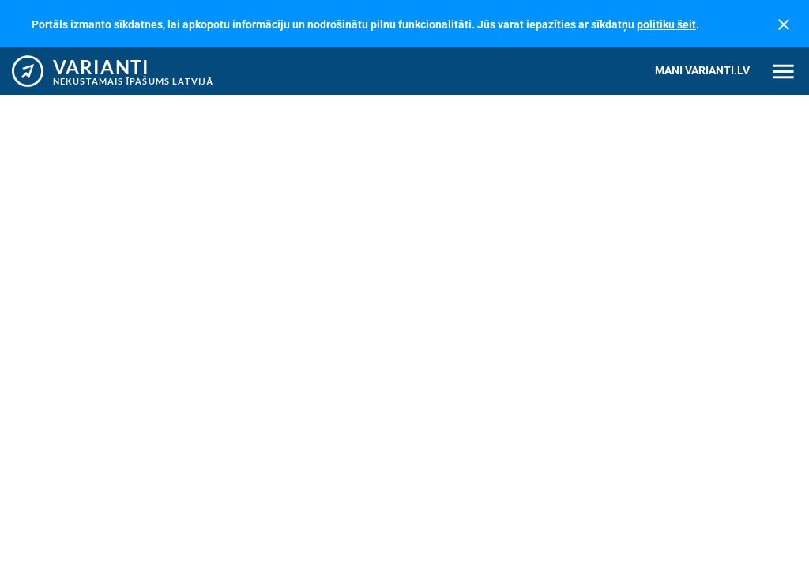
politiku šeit (666, 24)
